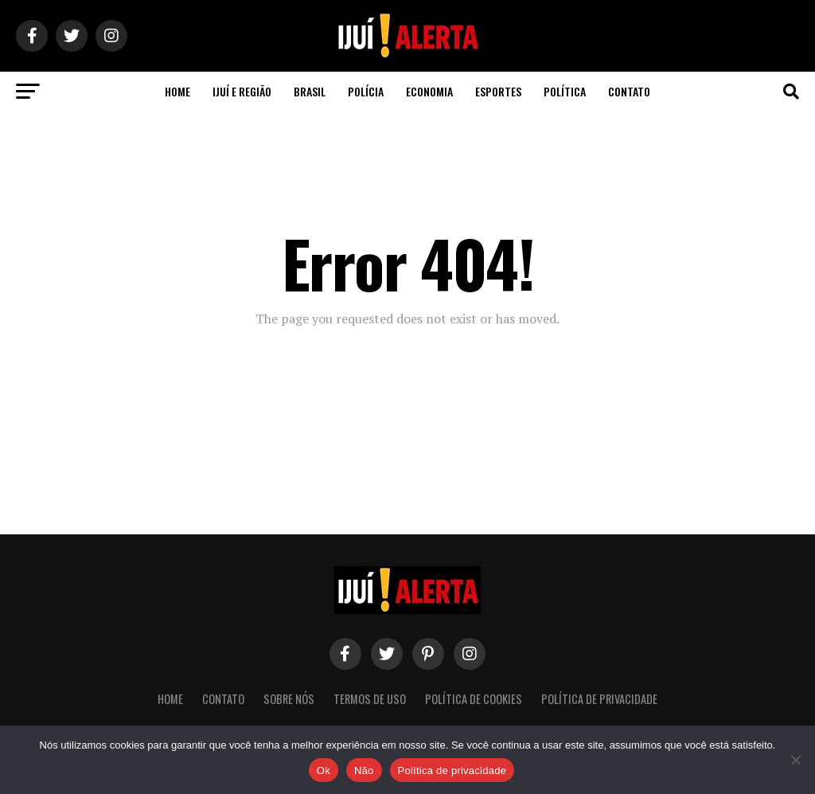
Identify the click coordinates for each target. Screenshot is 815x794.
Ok (323, 770)
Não (364, 770)
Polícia (366, 91)
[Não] (795, 760)
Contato (629, 91)
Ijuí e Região (242, 91)
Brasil (310, 91)
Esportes (498, 91)
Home (177, 91)
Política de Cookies (473, 698)
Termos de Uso (369, 698)
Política (565, 91)
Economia (429, 91)
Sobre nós (288, 698)
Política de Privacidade (599, 698)
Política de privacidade (452, 770)
